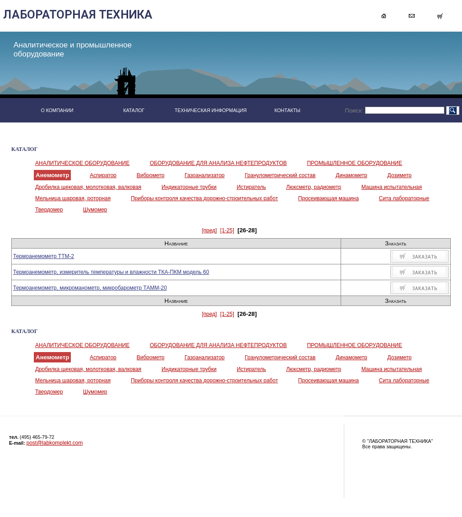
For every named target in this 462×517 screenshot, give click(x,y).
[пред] (209, 230)
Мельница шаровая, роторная (73, 198)
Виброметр (151, 175)
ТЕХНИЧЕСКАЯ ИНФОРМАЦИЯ (211, 110)
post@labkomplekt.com (55, 443)
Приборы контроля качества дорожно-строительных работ (204, 198)
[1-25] (227, 230)
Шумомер (95, 210)
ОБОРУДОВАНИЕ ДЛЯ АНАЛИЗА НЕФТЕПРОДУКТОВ (218, 163)
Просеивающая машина (328, 198)
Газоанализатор (205, 175)
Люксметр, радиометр (313, 187)
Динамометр (351, 175)
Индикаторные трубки (189, 187)
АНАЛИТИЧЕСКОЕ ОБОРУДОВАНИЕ (82, 163)
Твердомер (49, 210)
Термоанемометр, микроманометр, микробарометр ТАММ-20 (90, 288)
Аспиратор (103, 175)
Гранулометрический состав (280, 175)
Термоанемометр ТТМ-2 (43, 256)
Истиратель (251, 187)
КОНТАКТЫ (287, 110)
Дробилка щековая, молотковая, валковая (88, 187)
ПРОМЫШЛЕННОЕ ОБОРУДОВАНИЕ (354, 163)
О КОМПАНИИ (57, 110)
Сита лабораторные (404, 198)
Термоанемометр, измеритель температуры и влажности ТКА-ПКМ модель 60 (111, 272)
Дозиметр (400, 175)
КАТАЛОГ (133, 110)
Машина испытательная (391, 187)
